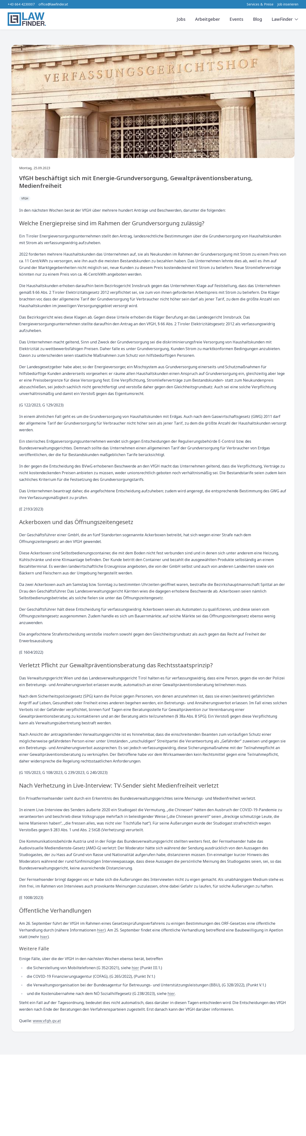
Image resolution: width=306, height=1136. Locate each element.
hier (100, 930)
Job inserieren (287, 4)
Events (236, 19)
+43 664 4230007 (21, 4)
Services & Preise (260, 4)
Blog (257, 19)
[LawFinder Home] (27, 19)
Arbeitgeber (207, 19)
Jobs (181, 19)
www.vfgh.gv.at (47, 1020)
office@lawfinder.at (53, 4)
